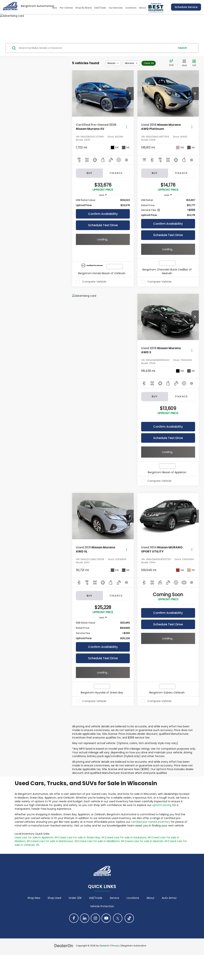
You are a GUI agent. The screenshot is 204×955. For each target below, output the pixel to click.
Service (114, 898)
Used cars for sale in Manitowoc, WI (55, 841)
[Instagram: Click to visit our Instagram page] (95, 918)
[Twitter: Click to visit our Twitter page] (117, 918)
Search (182, 48)
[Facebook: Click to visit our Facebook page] (73, 918)
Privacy (115, 945)
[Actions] (126, 127)
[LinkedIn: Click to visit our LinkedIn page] (84, 918)
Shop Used (54, 898)
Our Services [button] (116, 7)
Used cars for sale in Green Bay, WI (82, 837)
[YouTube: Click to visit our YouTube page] (106, 918)
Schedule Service (186, 7)
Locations (130, 7)
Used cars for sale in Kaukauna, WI (129, 837)
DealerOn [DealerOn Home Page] (104, 945)
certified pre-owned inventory (150, 822)
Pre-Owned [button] (66, 7)
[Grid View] (183, 63)
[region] (103, 202)
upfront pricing (161, 805)
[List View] (194, 63)
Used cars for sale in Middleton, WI (102, 841)
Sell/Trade (100, 7)
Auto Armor (169, 898)
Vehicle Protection (102, 906)
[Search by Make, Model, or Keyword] (96, 48)
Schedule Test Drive (103, 225)
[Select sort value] (172, 63)
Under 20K (75, 898)
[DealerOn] (63, 945)
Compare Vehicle (94, 282)
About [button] (142, 7)
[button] (130, 93)
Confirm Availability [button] (103, 214)
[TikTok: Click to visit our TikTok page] (129, 918)
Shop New (34, 898)
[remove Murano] (131, 63)
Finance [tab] (116, 173)
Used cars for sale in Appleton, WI (36, 837)
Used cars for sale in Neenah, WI (147, 841)
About (150, 898)
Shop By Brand (83, 7)
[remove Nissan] (113, 63)
